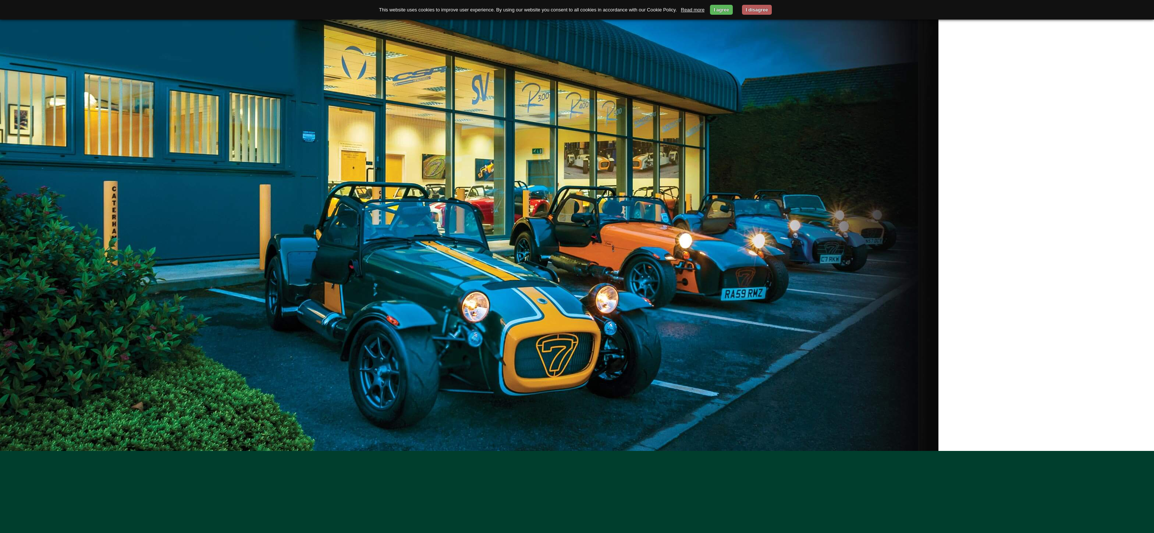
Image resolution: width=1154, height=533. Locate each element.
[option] (577, 225)
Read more (692, 10)
